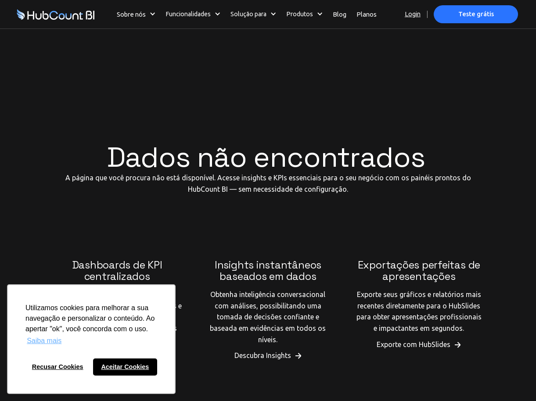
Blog (339, 14)
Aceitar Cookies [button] (125, 366)
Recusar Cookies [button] (57, 366)
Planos (366, 14)
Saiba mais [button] (44, 340)
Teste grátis (476, 14)
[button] (136, 14)
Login (413, 14)
